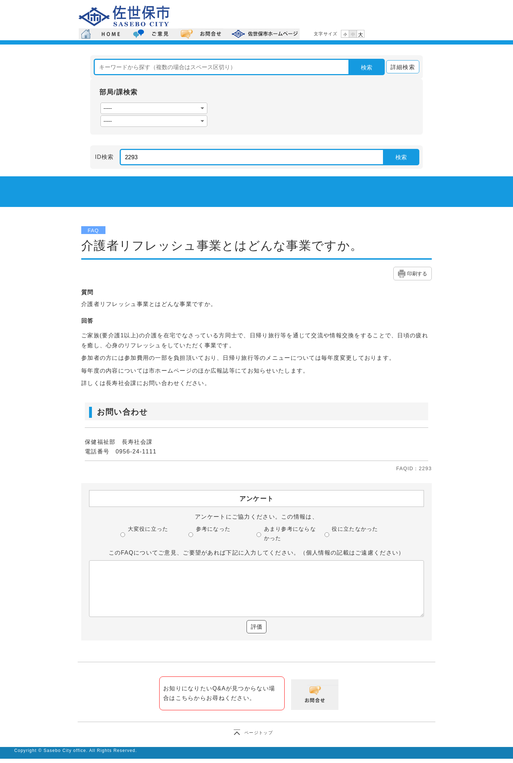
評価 (256, 627)
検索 (366, 67)
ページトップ (258, 732)
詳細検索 (400, 67)
